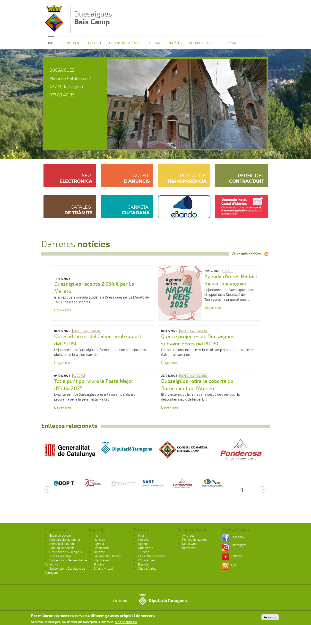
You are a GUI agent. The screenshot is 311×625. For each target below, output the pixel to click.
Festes (228, 271)
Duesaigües (93, 18)
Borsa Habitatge (60, 556)
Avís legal (188, 535)
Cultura (78, 375)
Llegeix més (62, 310)
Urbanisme (228, 43)
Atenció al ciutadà (61, 543)
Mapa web (189, 543)
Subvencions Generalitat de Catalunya (66, 562)
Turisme (154, 43)
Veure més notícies (246, 254)
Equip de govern (60, 535)
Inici (51, 43)
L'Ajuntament (102, 560)
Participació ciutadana (64, 539)
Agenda (99, 543)
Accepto (270, 618)
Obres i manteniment (86, 331)
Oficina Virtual (201, 43)
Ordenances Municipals (65, 552)
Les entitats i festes (125, 43)
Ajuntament (71, 43)
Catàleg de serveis (62, 548)
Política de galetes (194, 539)
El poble (95, 43)
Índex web (189, 548)
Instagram (239, 545)
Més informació (126, 623)
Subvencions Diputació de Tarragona (65, 570)
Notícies (175, 43)
